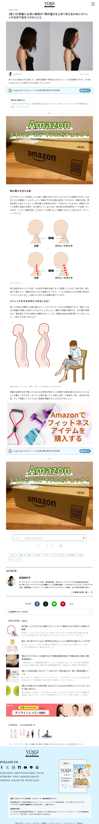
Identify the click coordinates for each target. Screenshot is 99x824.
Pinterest (62, 605)
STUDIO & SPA (57, 773)
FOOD (40, 769)
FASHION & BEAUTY (54, 769)
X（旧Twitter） (32, 759)
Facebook (37, 605)
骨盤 (21, 556)
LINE (54, 605)
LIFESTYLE (30, 773)
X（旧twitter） (45, 605)
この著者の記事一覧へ (80, 594)
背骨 (46, 556)
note (44, 759)
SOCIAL (65, 765)
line (56, 759)
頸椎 (80, 556)
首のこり (63, 556)
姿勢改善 (72, 556)
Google (62, 759)
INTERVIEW (30, 769)
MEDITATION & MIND (49, 765)
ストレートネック (15, 561)
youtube (50, 759)
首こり (55, 556)
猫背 (29, 556)
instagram (38, 759)
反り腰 (38, 556)
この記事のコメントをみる (18, 613)
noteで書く (71, 605)
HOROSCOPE (42, 773)
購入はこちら (77, 778)
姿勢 (12, 556)
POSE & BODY (31, 765)
